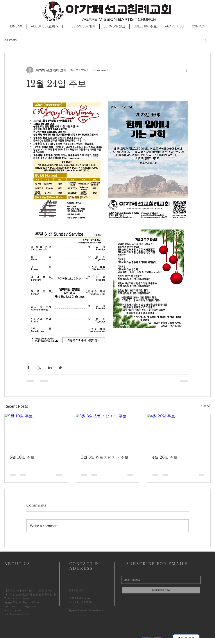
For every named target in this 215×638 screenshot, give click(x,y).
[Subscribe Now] (161, 590)
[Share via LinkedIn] (50, 367)
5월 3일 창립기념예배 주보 (105, 457)
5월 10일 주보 (22, 457)
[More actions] (186, 70)
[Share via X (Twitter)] (39, 367)
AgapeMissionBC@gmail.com (86, 610)
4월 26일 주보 (165, 457)
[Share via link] (61, 367)
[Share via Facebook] (28, 367)
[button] (205, 40)
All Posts (10, 40)
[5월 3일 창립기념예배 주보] (107, 431)
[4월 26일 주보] (178, 431)
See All (206, 406)
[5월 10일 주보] (36, 431)
